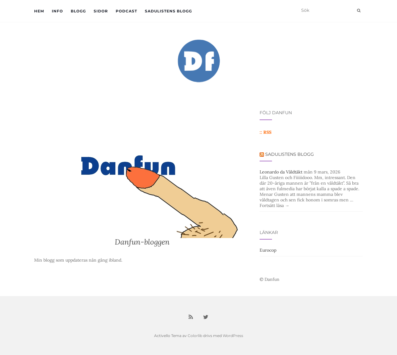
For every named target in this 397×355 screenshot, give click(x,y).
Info (57, 11)
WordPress (233, 335)
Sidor (101, 11)
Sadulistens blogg (168, 11)
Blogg (78, 11)
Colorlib (195, 335)
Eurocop (268, 250)
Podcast (126, 11)
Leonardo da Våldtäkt (281, 172)
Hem (39, 11)
